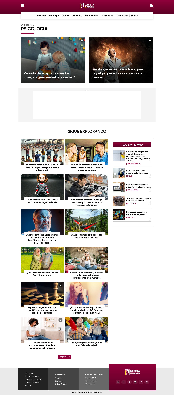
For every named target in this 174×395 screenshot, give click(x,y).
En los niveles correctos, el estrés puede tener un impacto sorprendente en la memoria (86, 275)
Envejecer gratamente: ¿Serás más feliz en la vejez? (87, 344)
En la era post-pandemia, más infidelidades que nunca (138, 185)
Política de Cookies (32, 383)
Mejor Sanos (90, 384)
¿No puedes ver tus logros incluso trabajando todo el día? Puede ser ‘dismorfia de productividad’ (86, 310)
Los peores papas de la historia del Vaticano (136, 212)
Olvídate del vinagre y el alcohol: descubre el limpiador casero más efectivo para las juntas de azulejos (138, 155)
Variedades (132, 189)
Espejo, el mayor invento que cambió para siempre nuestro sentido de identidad (42, 310)
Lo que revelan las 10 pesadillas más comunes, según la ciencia (42, 201)
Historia (131, 217)
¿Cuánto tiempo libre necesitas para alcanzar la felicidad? (86, 236)
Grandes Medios (91, 378)
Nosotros (58, 378)
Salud (129, 175)
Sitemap (28, 386)
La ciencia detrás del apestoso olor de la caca (137, 171)
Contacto (59, 381)
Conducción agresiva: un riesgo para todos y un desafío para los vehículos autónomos (86, 202)
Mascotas (131, 203)
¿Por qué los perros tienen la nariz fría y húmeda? (138, 199)
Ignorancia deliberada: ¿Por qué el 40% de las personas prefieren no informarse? (42, 167)
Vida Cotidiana (133, 163)
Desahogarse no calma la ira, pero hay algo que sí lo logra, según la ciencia (118, 73)
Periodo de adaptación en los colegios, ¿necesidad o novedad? (50, 75)
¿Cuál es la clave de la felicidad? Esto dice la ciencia (42, 273)
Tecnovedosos (91, 381)
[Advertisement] (87, 105)
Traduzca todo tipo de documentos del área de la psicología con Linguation (42, 345)
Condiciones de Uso (32, 377)
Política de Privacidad (33, 380)
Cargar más (64, 357)
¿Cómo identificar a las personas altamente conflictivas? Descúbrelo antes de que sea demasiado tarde (42, 238)
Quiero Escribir (60, 384)
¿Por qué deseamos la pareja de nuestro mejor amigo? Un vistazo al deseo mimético (86, 167)
